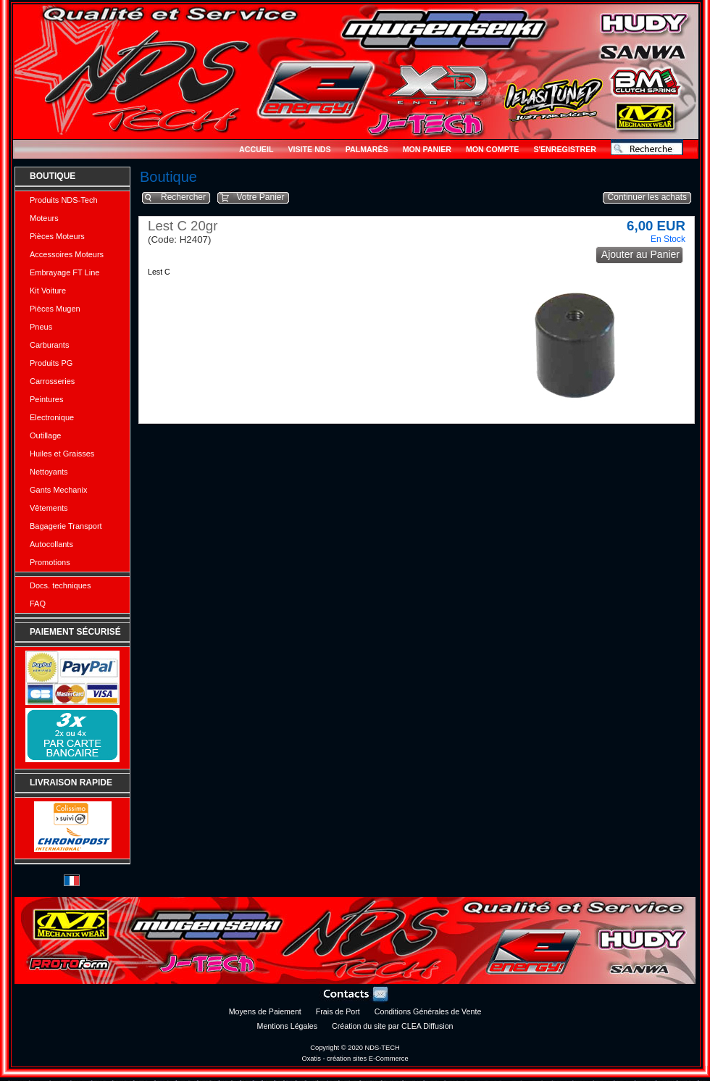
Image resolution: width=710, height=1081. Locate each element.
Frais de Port (338, 1011)
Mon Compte (492, 149)
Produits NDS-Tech (64, 200)
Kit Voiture (48, 290)
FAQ (38, 603)
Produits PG (51, 363)
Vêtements (49, 508)
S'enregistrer (564, 149)
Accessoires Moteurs (67, 254)
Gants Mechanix (58, 489)
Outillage (45, 435)
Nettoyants (49, 471)
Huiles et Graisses (62, 453)
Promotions (50, 562)
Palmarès (367, 149)
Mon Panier (427, 149)
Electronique (52, 417)
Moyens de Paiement (265, 1011)
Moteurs (44, 218)
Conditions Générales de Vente (428, 1011)
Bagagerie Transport (66, 526)
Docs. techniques (60, 585)
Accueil (256, 149)
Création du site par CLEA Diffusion (392, 1026)
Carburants (49, 345)
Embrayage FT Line (64, 272)
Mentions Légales (287, 1026)
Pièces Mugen (55, 308)
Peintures (46, 399)
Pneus (41, 326)
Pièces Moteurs (57, 236)
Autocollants (51, 544)
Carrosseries (52, 381)
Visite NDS (309, 149)
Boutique (52, 176)
